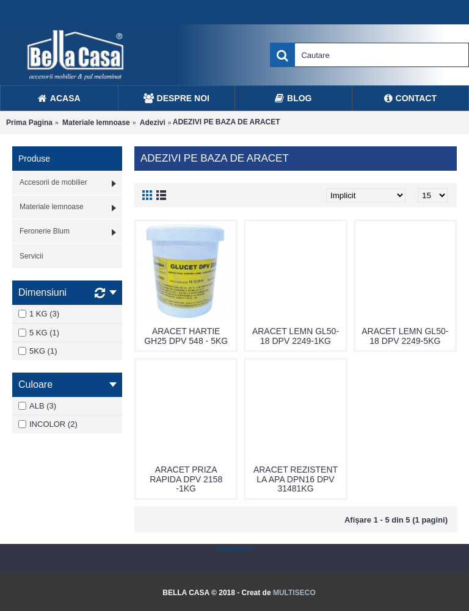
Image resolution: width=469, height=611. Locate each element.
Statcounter (234, 549)
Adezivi (152, 122)
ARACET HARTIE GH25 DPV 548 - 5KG (186, 335)
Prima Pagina (29, 122)
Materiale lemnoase (96, 122)
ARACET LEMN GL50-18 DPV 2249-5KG (405, 335)
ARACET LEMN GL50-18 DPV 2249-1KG (295, 335)
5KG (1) (37, 351)
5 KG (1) (38, 332)
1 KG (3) (38, 313)
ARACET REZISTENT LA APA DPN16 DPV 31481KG (295, 479)
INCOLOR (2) (48, 424)
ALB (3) (37, 405)
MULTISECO (294, 592)
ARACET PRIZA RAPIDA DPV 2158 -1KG (186, 479)
